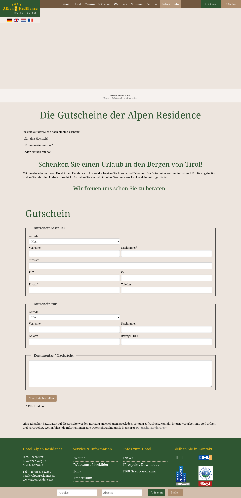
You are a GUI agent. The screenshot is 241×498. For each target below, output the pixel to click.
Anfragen (210, 4)
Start (66, 4)
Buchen (231, 4)
